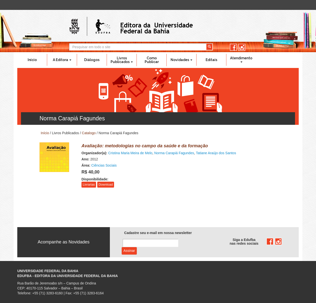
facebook (233, 47)
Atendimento (241, 59)
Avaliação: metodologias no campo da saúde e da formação (144, 145)
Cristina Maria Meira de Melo (130, 153)
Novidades (181, 60)
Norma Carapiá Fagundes (174, 153)
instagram (241, 47)
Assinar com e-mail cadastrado (129, 251)
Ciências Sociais (104, 165)
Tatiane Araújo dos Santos (216, 153)
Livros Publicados (122, 60)
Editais (211, 60)
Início (32, 60)
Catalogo (89, 133)
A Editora (62, 60)
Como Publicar (152, 60)
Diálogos (91, 60)
